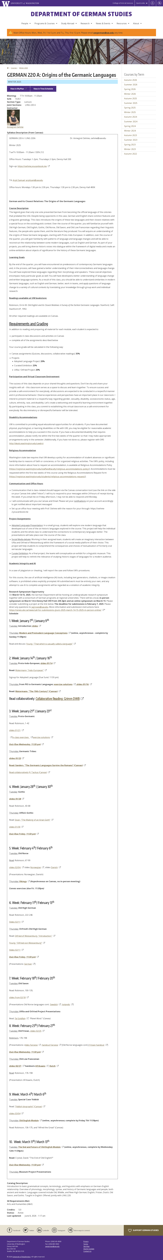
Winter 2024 (130, 130)
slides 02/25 (37, 1031)
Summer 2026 (130, 84)
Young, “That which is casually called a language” (51, 643)
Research (85, 23)
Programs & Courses (45, 23)
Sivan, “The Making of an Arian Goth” (34, 819)
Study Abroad (67, 23)
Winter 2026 (130, 93)
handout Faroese (51, 1045)
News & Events (103, 23)
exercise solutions (65, 684)
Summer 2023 (130, 139)
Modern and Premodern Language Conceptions (45, 633)
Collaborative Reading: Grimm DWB (60, 699)
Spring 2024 (130, 126)
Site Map (86, 1246)
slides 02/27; (17, 1066)
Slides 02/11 (16, 922)
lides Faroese (33, 1045)
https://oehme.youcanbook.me (34, 166)
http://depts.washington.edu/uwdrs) (26, 443)
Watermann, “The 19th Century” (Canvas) (38, 691)
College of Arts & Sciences (123, 3)
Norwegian (37, 867)
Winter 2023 (130, 149)
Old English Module (30, 1120)
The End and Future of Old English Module (41, 1147)
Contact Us (87, 1251)
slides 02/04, (16, 867)
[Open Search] (159, 3)
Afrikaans (41, 1066)
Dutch (54, 1066)
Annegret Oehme (15, 127)
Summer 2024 (130, 121)
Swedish (55, 1004)
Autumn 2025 (130, 98)
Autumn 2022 (130, 153)
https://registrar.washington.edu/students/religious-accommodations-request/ (47, 476)
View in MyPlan (18, 89)
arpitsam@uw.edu (34, 180)
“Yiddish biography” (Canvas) (30, 1106)
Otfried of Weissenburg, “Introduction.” (35, 936)
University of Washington (22, 1257)
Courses (14, 68)
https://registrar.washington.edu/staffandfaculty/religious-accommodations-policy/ (49, 469)
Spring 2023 (130, 144)
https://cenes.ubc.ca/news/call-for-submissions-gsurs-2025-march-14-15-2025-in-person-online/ (56, 610)
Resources (122, 23)
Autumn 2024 (130, 116)
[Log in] (152, 3)
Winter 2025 (23, 68)
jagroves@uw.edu (39, 607)
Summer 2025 (130, 103)
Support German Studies (143, 1230)
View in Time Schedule (43, 89)
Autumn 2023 (130, 135)
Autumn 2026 (130, 80)
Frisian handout (98, 1045)
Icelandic (67, 1004)
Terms (85, 1244)
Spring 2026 (130, 89)
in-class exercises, (22, 737)
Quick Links (140, 3)
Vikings (24, 881)
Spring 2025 (130, 107)
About (136, 23)
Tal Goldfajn (22, 1018)
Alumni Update (88, 1249)
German (29, 964)
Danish (56, 867)
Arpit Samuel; (19, 180)
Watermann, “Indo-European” (31, 670)
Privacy (86, 1241)
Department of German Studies (81, 14)
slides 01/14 (47, 663)
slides (36, 626)
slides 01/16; (84, 684)
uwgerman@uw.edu (103, 32)
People (24, 23)
